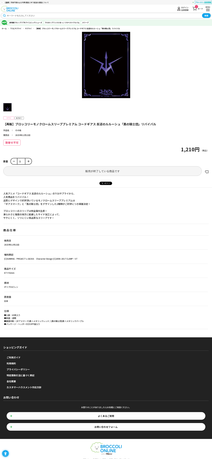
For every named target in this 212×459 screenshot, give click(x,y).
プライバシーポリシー (18, 369)
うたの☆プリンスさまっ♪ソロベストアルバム (62, 22)
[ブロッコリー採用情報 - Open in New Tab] (203, 2)
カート (199, 7)
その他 (18, 130)
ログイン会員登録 (184, 8)
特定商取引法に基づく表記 (20, 375)
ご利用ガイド (14, 357)
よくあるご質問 (106, 416)
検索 (206, 15)
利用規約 (11, 363)
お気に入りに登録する (207, 171)
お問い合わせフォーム (106, 426)
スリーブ (85, 22)
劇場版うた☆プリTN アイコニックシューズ (25, 22)
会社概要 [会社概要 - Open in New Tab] (11, 381)
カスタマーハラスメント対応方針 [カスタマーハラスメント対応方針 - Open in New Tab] (24, 387)
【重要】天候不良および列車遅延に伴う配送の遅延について (26, 2)
